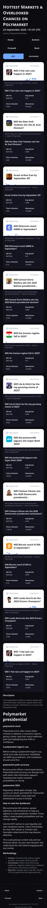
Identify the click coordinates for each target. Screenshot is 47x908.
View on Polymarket (14, 136)
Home (9, 39)
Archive (37, 39)
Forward (10, 48)
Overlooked (33, 56)
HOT (13, 56)
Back (38, 48)
